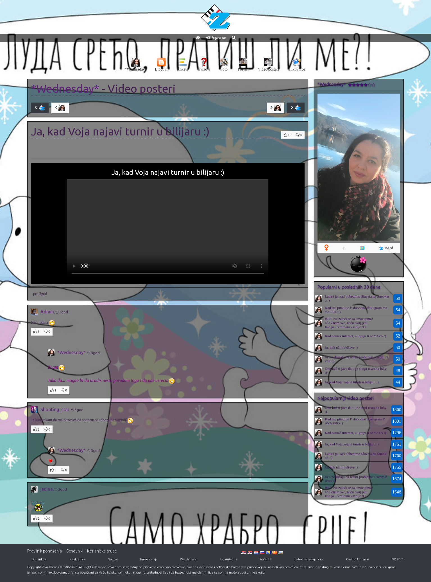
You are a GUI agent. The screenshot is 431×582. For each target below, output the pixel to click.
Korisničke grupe (102, 551)
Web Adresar (189, 559)
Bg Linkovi (39, 559)
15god (385, 248)
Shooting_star (54, 409)
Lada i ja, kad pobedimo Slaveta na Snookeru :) (357, 298)
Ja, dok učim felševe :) (341, 347)
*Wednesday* (65, 89)
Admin (47, 311)
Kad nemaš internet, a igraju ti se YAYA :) (355, 336)
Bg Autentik (228, 559)
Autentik (266, 559)
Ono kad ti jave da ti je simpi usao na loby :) (356, 370)
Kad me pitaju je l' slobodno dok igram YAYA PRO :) (356, 310)
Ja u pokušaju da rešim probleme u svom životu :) (356, 359)
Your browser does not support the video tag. (167, 229)
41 (344, 248)
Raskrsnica (77, 559)
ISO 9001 (397, 559)
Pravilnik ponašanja (44, 551)
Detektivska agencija (308, 559)
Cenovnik (74, 551)
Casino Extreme (357, 559)
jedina (46, 489)
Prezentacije (148, 559)
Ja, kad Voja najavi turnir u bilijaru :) (352, 382)
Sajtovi (113, 559)
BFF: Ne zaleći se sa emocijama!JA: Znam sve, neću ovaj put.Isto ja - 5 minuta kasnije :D (349, 323)
